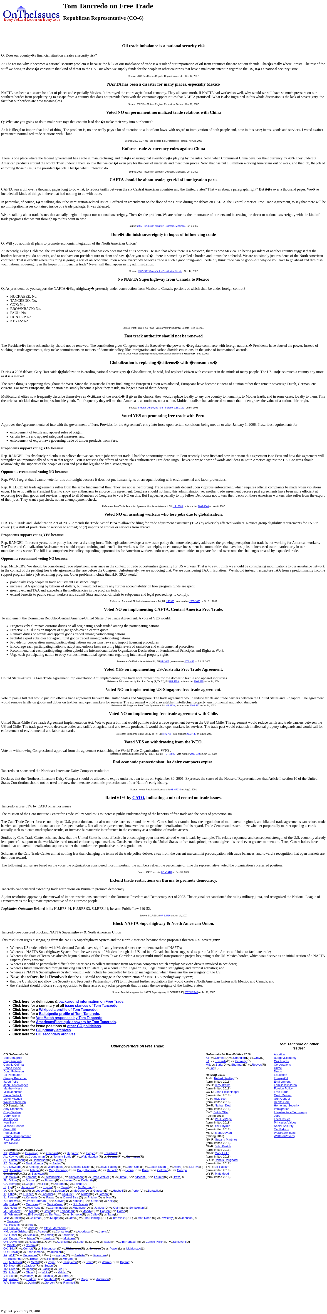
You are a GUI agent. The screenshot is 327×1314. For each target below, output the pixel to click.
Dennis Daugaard (226, 1160)
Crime (278, 1068)
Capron (105, 1211)
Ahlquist (67, 1194)
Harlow (30, 1279)
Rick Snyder (222, 1126)
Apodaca (84, 1231)
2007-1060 (203, 506)
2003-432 (194, 705)
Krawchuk (99, 1255)
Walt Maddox (89, 1156)
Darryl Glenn (11, 1115)
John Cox (133, 1166)
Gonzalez (32, 1204)
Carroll (65, 1187)
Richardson (73, 1248)
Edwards (220, 1061)
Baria (219, 1064)
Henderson (40, 1160)
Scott (11, 1275)
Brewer (13, 1201)
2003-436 (191, 734)
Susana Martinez (226, 1139)
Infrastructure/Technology (290, 1112)
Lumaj (122, 1177)
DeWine (15, 1241)
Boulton (60, 1190)
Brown (14, 1252)
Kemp (13, 1183)
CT (5, 1177)
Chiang (34, 1166)
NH (5, 1228)
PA (5, 1255)
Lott (212, 1068)
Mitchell (35, 1170)
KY (208, 1057)
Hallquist (47, 1275)
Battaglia (153, 1190)
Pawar (50, 1197)
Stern (65, 1275)
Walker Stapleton (14, 1102)
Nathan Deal (223, 1105)
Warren (106, 1262)
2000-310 (195, 754)
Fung (50, 1258)
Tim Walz (55, 1214)
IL (4, 1197)
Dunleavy (31, 1153)
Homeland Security (286, 1105)
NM (5, 1231)
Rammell (69, 1282)
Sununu (14, 1228)
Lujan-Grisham (19, 1231)
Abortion (279, 1054)
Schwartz (68, 1235)
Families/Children (285, 1085)
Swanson (13, 1221)
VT (5, 1275)
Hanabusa (27, 1187)
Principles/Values (285, 1122)
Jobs (277, 1115)
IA (4, 1190)
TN (5, 1269)
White (45, 1272)
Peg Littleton (11, 1132)
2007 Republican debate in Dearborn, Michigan (161, 226)
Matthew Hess (12, 1088)
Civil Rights (281, 1061)
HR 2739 (170, 705)
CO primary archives (53, 1030)
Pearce (42, 1231)
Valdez (62, 1272)
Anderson (102, 1279)
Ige (10, 1187)
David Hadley (108, 1166)
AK (5, 1153)
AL (5, 1156)
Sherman (237, 1064)
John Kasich (223, 1146)
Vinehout (50, 1279)
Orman (95, 1201)
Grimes (219, 1057)
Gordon (49, 1282)
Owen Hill (9, 1129)
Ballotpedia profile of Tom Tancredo (69, 1014)
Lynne (130, 1170)
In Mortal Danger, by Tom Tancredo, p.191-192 (160, 407)
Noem (13, 1265)
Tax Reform (281, 1129)
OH (5, 1241)
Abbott (13, 1272)
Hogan (14, 1207)
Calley (95, 1214)
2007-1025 (194, 601)
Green (13, 1269)
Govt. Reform (282, 1095)
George (112, 1156)
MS (208, 1064)
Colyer (59, 1201)
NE (5, 1224)
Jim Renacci (128, 1241)
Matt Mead (222, 1173)
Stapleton (38, 1173)
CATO (138, 797)
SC (5, 1262)
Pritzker (93, 1197)
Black (45, 1269)
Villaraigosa (55, 1166)
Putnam (50, 1180)
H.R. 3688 (178, 506)
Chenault (52, 1153)
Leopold (41, 1190)
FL (5, 1180)
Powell (113, 1248)
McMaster (15, 1262)
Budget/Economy (285, 1057)
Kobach (77, 1201)
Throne (14, 1282)
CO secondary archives (55, 1034)
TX (5, 1272)
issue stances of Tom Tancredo (91, 1005)
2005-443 (189, 661)
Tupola (47, 1187)
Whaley (12, 1245)
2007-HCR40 (191, 992)
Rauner (12, 1197)
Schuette (76, 1214)
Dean (29, 1269)
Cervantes (62, 1231)
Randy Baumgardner (17, 1136)
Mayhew (15, 1211)
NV (5, 1235)
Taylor (107, 1241)
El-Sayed (34, 1214)
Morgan (68, 1258)
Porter (135, 1190)
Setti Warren (55, 1204)
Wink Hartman (37, 1201)
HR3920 (170, 601)
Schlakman (136, 1207)
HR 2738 (166, 734)
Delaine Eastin (80, 1166)
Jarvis (32, 1228)
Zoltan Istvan (157, 1166)
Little (11, 1194)
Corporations (282, 1064)
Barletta (79, 1255)
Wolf (12, 1255)
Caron (121, 1211)
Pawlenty (167, 1218)
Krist (31, 1224)
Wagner (61, 1255)
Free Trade (281, 1092)
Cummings (57, 1207)
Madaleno (79, 1207)
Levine (68, 1180)
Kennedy (31, 1197)
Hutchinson (16, 1160)
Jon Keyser (10, 1119)
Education (280, 1074)
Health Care (282, 1102)
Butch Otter (220, 1112)
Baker (13, 1204)
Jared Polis (10, 1081)
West (59, 1160)
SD (5, 1265)
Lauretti (159, 1177)
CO (5, 1170)
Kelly (111, 1201)
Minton (85, 1194)
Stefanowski (52, 1177)
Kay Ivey (14, 1156)
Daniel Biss (70, 1197)
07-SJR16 (165, 915)
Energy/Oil (281, 1078)
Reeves (257, 1064)
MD (5, 1207)
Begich (90, 1153)
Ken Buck (9, 1122)
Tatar (111, 1214)
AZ (5, 1163)
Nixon (31, 1238)
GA (5, 1183)
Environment (282, 1081)
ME (5, 1211)
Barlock (112, 1170)
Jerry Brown (222, 1085)
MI (5, 1214)
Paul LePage (223, 1119)
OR (5, 1252)
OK (5, 1248)
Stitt (11, 1248)
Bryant (124, 1262)
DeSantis (87, 1180)
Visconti (140, 1177)
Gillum (12, 1180)
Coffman (162, 1170)
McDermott (85, 1187)
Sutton (81, 1241)
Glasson (98, 1190)
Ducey (13, 1163)
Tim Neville (10, 1143)
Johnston (16, 1170)
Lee (59, 1269)
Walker (13, 1153)
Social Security (283, 1126)
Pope (51, 1262)
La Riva (194, 1166)
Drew (176, 1177)
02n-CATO (166, 872)
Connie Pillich (155, 1241)
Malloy (13, 1177)
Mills (32, 1211)
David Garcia (34, 1163)
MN (5, 1218)
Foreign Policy (283, 1088)
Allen (177, 1166)
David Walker (100, 1177)
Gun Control (282, 1098)
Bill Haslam (221, 1166)
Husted (33, 1241)
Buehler (56, 1252)
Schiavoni (179, 1241)
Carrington (133, 1156)
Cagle (29, 1183)
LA (207, 1061)
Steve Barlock (12, 1095)
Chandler (239, 1057)
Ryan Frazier (11, 1139)
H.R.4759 (174, 681)
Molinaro (69, 1238)
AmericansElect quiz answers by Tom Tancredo (76, 1022)
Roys (84, 1279)
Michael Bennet (13, 1126)
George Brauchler (15, 1078)
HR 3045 (164, 661)
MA (5, 1204)
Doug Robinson (13, 1071)
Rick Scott (220, 1098)
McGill (35, 1262)
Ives (109, 1197)
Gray (257, 1057)
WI (5, 1279)
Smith (17, 1218)
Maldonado (133, 1248)
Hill (44, 1183)
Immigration (281, 1109)
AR (5, 1160)
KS (5, 1201)
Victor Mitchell (12, 1098)
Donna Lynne (12, 1068)
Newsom (15, 1166)
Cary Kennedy (12, 1061)
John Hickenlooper (15, 1085)
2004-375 (198, 681)
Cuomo (14, 1238)
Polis (145, 1170)
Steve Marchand (55, 1228)
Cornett (28, 1248)
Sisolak (31, 1235)
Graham (31, 1180)
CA (5, 1166)
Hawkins (48, 1238)
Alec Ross (33, 1207)
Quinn (117, 1207)
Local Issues (282, 1119)
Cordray (31, 1245)
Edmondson (49, 1248)
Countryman (37, 1156)
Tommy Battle (62, 1156)
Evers (68, 1279)
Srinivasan (76, 1177)
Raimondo (14, 1258)
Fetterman (30, 1255)
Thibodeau (67, 1211)
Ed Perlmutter (12, 1074)
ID (4, 1194)
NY (5, 1238)
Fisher (13, 1235)
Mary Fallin (222, 1153)
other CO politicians (84, 1026)
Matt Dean (144, 1218)
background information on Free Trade (91, 1001)
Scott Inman (34, 1252)
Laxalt (49, 1235)
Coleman (36, 1218)
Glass (29, 1272)
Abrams (60, 1183)
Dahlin (32, 1282)
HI (4, 1187)
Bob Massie (80, 1204)
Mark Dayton (223, 1132)
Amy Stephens (13, 1109)
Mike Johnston (12, 1092)
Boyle (47, 1211)
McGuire (79, 1190)
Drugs (278, 1071)
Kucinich (62, 1241)
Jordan (103, 1194)
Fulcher (28, 1194)
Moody (86, 1211)
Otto (71, 1218)
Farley (56, 1163)
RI (4, 1258)
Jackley (30, 1265)
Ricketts (14, 1224)
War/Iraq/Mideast (285, 1132)
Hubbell (118, 1190)
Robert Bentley (224, 1078)
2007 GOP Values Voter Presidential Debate (160, 271)
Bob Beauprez (12, 1057)
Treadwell (110, 1153)
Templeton (70, 1262)
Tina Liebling (91, 1218)
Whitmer (13, 1214)
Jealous (99, 1207)
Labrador (47, 1194)
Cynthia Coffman (14, 1064)
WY (5, 1282)
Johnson (187, 1218)
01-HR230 (176, 789)
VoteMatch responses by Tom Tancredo (69, 1018)
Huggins (72, 1153)
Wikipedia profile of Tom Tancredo (68, 1010)
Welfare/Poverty (284, 1136)
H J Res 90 (169, 754)
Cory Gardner (12, 1112)
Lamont (31, 1177)
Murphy (55, 1218)
